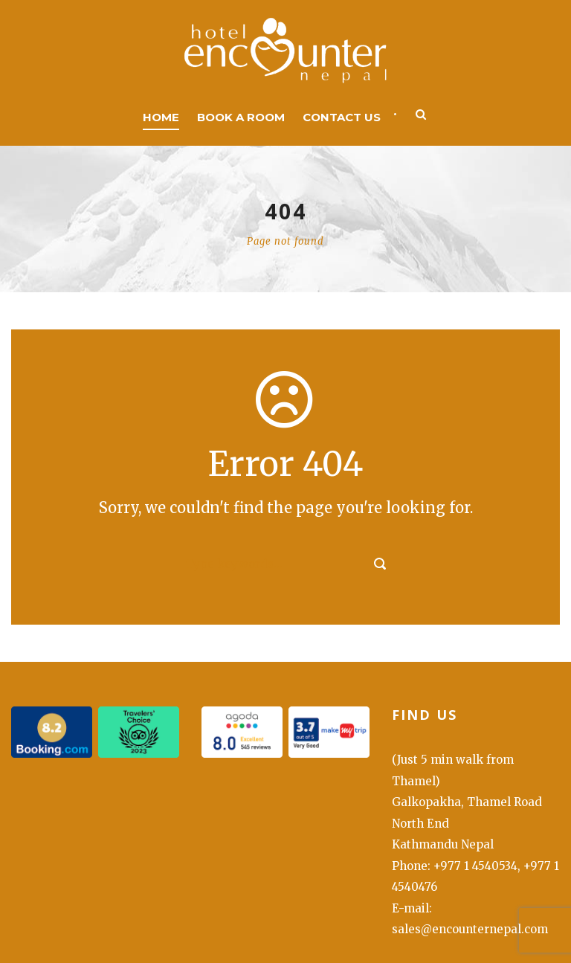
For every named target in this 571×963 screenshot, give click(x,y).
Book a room (241, 117)
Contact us (342, 117)
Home (161, 117)
